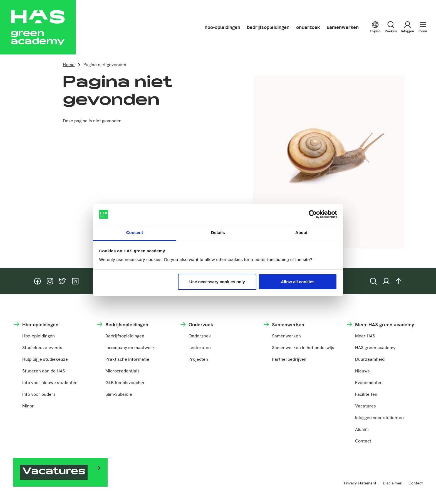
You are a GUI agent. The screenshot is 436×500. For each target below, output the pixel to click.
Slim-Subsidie (118, 394)
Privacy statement (360, 483)
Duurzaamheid (370, 359)
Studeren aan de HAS (43, 371)
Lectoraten (200, 347)
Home (69, 65)
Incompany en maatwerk (130, 347)
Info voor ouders (39, 394)
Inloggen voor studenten (379, 418)
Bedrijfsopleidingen (124, 336)
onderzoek (308, 27)
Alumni (362, 429)
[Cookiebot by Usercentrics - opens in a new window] (312, 214)
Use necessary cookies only (217, 281)
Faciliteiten (366, 394)
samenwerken (343, 27)
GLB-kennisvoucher (125, 382)
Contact (363, 441)
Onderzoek (200, 336)
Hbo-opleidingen (38, 336)
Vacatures (365, 406)
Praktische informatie (127, 359)
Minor (28, 406)
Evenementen (369, 382)
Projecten (198, 359)
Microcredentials (122, 371)
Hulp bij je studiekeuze (45, 359)
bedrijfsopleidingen (268, 27)
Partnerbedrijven (289, 359)
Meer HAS (365, 336)
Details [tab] (218, 232)
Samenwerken (286, 336)
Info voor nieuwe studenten (50, 382)
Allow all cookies (297, 281)
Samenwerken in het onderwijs (303, 347)
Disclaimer (392, 483)
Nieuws (362, 371)
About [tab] (301, 232)
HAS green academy (375, 347)
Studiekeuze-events (42, 347)
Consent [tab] (134, 232)
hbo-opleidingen (222, 27)
